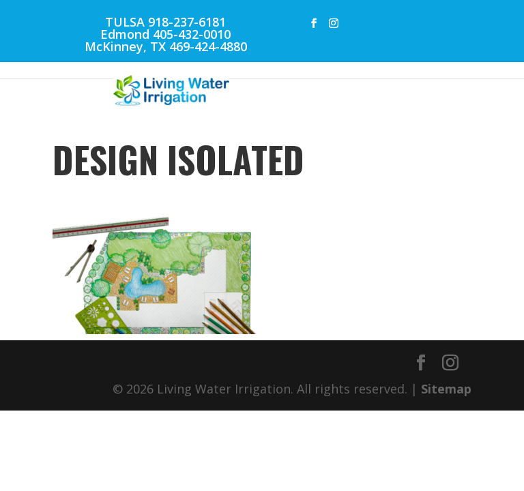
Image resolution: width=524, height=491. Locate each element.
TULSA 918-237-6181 (165, 22)
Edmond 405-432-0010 (165, 34)
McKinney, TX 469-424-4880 (166, 46)
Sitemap (446, 389)
